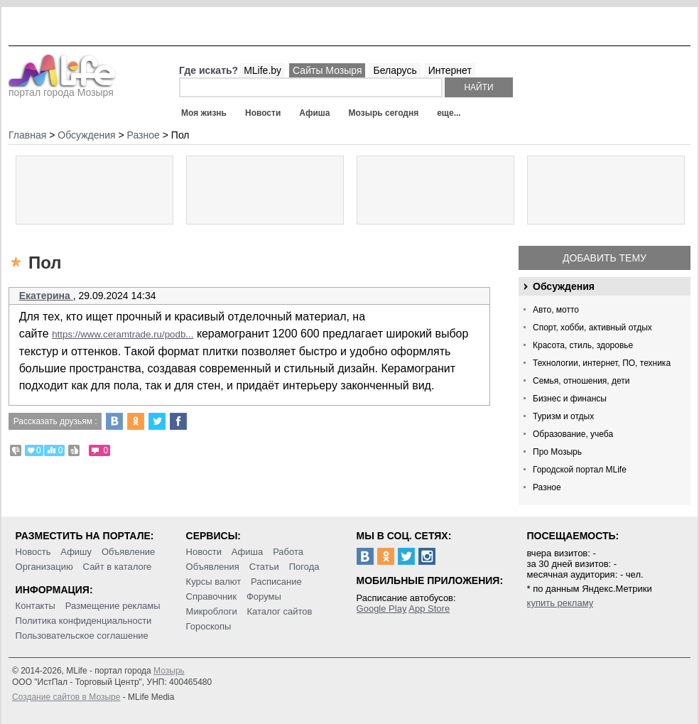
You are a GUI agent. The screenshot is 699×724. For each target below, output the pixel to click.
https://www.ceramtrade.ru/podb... (122, 334)
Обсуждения (564, 286)
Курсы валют (214, 581)
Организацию (44, 566)
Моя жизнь (204, 113)
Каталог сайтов (280, 611)
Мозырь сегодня (384, 113)
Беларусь (394, 70)
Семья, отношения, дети (581, 381)
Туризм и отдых (563, 416)
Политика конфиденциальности (84, 620)
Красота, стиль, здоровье (583, 345)
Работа (288, 551)
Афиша (314, 113)
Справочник (211, 596)
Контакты (35, 605)
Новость (33, 551)
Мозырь (169, 671)
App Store (429, 608)
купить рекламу (560, 603)
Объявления (212, 566)
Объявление (128, 551)
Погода (304, 566)
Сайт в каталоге (117, 566)
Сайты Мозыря (327, 70)
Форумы (263, 596)
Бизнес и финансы (570, 399)
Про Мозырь (557, 452)
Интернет (450, 70)
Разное (547, 487)
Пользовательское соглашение (82, 635)
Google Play (382, 608)
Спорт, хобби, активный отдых (592, 328)
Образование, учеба (573, 434)
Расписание (276, 581)
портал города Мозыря (62, 88)
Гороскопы (209, 626)
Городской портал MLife (580, 470)
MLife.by (262, 70)
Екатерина (46, 295)
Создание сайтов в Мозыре (66, 697)
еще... (448, 113)
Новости (263, 113)
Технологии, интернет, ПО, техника (602, 363)
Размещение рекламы (113, 605)
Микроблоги (211, 611)
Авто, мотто (556, 310)
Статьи (264, 566)
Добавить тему (604, 258)
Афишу (76, 551)
